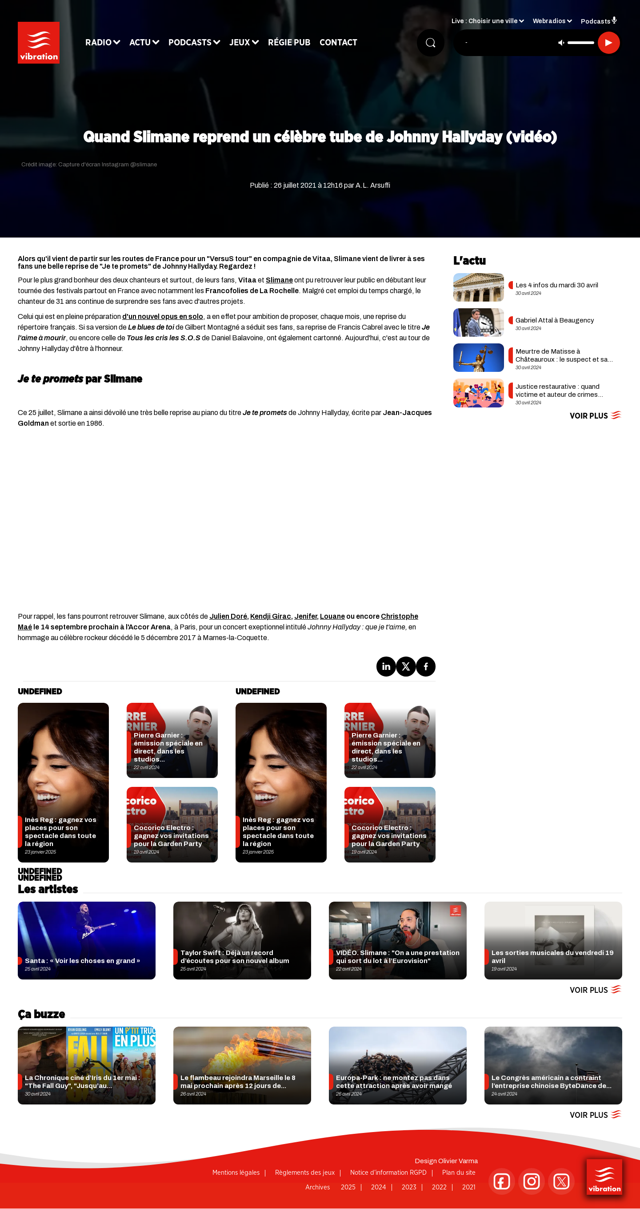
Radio (101, 43)
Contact (341, 43)
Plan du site (459, 1172)
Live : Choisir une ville (485, 22)
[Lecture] (609, 43)
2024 (378, 1187)
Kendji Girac (270, 616)
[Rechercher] (430, 43)
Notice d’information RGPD (388, 1172)
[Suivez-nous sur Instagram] (531, 1181)
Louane (332, 616)
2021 (469, 1187)
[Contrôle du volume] (581, 43)
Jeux (242, 43)
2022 (439, 1187)
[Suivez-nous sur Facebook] (501, 1181)
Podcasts (192, 43)
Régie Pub (292, 43)
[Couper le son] (561, 43)
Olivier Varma (458, 1161)
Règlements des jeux (305, 1172)
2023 (409, 1187)
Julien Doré (228, 616)
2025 (348, 1187)
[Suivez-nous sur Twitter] (561, 1181)
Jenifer (305, 616)
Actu (142, 43)
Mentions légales (236, 1172)
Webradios (549, 22)
